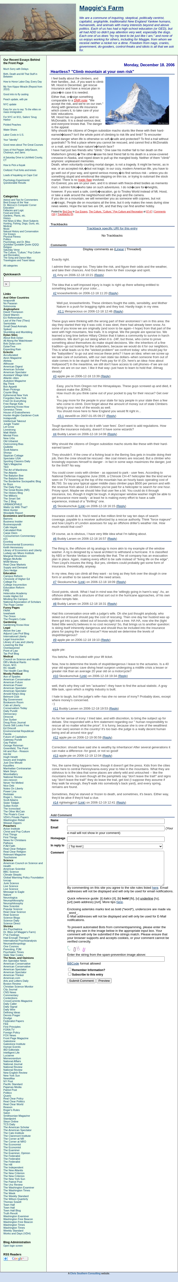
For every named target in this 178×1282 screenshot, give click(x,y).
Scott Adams (10, 449)
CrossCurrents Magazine (17, 1000)
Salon (6, 1112)
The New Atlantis (13, 1170)
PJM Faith (9, 845)
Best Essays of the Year (16, 202)
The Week (9, 1193)
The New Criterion (14, 1173)
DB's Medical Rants (14, 662)
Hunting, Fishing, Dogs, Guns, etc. (21, 223)
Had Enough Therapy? (16, 937)
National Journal (12, 1064)
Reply (99, 275)
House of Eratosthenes (16, 412)
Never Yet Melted (13, 782)
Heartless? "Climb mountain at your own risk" (92, 72)
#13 (55, 755)
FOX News (9, 1035)
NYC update (9, 104)
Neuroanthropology (14, 943)
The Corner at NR (13, 1138)
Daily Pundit (10, 711)
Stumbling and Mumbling (17, 332)
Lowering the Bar (13, 645)
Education (8, 207)
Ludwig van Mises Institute (18, 553)
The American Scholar (16, 1127)
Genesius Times (12, 409)
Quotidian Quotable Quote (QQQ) (21, 244)
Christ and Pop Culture (16, 831)
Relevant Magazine (14, 854)
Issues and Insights (14, 759)
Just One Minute (12, 762)
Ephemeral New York (15, 395)
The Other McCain (14, 811)
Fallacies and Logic (13, 210)
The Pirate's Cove (13, 814)
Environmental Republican (18, 731)
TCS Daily (9, 1124)
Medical (7, 226)
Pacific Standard (12, 1084)
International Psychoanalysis (20, 940)
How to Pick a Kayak (14, 165)
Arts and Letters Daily (15, 980)
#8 (54, 603)
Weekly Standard (13, 1230)
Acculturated (10, 355)
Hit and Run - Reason (16, 751)
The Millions (10, 495)
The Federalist (11, 1155)
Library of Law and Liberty (18, 642)
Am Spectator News (15, 960)
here (155, 887)
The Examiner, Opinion (16, 1153)
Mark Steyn (10, 771)
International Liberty (15, 636)
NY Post (8, 1081)
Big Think (8, 383)
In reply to (57, 845)
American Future (13, 682)
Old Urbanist (10, 441)
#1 (54, 275)
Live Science (10, 886)
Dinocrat (8, 716)
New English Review (15, 1072)
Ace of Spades (12, 676)
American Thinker (13, 975)
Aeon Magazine (12, 357)
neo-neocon (10, 779)
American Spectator (15, 372)
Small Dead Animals (15, 326)
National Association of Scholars (22, 601)
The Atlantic (10, 472)
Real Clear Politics (14, 1101)
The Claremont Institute (17, 1135)
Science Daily (11, 920)
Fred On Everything (14, 401)
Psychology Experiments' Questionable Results (16, 181)
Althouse (8, 363)
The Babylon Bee (13, 475)
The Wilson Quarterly (15, 1199)
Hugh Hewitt (10, 756)
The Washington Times (16, 1190)
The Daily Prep (12, 487)
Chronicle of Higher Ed (16, 578)
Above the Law (12, 630)
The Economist (12, 1144)
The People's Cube (14, 619)
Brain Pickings (11, 389)
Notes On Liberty (13, 788)
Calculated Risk (12, 530)
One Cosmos (11, 946)
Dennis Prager (11, 1015)
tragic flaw (85, 180)
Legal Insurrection (13, 639)
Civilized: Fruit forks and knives (19, 170)
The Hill (7, 1164)
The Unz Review (13, 1184)
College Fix (9, 581)
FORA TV (9, 1029)
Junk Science (11, 883)
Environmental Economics (18, 544)
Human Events (12, 1046)
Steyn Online (10, 1121)
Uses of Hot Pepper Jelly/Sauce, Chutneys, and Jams (20, 151)
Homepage (58, 838)
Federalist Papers (13, 1021)
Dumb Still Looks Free (16, 725)
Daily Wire (9, 1009)
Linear (119, 249)
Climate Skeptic (12, 874)
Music (6, 229)
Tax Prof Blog (11, 653)
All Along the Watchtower (17, 340)
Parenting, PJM (12, 949)
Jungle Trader (11, 423)
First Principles (12, 1026)
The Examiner (11, 1150)
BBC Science (11, 871)
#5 (54, 506)
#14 (55, 802)
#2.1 (61, 311)
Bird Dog (67, 211)
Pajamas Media (12, 1087)
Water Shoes (10, 129)
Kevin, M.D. (10, 665)
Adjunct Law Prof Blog (16, 633)
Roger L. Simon (12, 797)
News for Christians (14, 840)
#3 (54, 376)
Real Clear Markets (14, 564)
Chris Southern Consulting (85, 1273)
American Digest (13, 366)
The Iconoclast (12, 808)
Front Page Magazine (15, 1038)
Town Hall (9, 1204)
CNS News (9, 992)
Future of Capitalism (15, 736)
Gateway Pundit (12, 739)
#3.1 (61, 416)
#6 (54, 538)
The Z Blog (9, 501)
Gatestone (9, 1041)
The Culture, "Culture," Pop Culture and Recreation (116, 211)
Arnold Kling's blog (14, 693)
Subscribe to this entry (87, 974)
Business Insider (13, 521)
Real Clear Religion (14, 848)
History (7, 218)
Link (82, 506)
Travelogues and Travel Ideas (19, 260)
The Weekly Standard (16, 1196)
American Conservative (17, 679)
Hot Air (7, 754)
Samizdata (9, 323)
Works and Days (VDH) (17, 1233)
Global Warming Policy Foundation (23, 877)
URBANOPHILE (12, 504)
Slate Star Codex (13, 955)
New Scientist (11, 906)
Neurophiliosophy (13, 900)
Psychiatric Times (13, 952)
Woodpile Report (13, 512)
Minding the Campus (15, 599)
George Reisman (13, 745)
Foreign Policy (11, 1032)
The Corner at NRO (14, 1141)
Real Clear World (13, 1104)
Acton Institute (11, 828)
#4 (54, 434)
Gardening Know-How (16, 406)
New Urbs (9, 438)
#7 (54, 582)
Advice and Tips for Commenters (20, 200)
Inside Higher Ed (13, 596)
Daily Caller (10, 1003)
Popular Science (12, 909)
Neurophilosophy (13, 903)
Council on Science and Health (21, 659)
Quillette (8, 446)
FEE (5, 1023)
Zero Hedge (10, 570)
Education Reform (13, 587)
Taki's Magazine (12, 464)
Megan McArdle (12, 558)
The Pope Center (13, 604)
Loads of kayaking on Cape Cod (20, 175)
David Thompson (13, 312)
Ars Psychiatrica (12, 929)
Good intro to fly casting (15, 94)
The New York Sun (14, 1178)
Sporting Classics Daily (16, 461)
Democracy (10, 713)
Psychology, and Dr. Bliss (16, 242)
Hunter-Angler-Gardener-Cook (21, 415)
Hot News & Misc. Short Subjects (20, 221)
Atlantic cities (11, 378)
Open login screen (13, 1245)
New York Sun (11, 1075)
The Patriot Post (12, 1181)
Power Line (9, 791)
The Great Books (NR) (16, 489)
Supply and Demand (15, 567)
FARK (6, 610)
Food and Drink (11, 213)
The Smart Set (11, 498)
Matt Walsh (9, 432)
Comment (57, 852)
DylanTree (9, 346)
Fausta (7, 734)
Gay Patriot (9, 742)
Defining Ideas (11, 1012)
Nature (7, 894)
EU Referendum (12, 317)
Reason (7, 1107)
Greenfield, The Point (15, 748)
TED (6, 467)
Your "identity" (10, 140)
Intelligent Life (11, 1052)
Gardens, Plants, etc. (14, 215)
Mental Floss (10, 435)
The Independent (13, 1167)
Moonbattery (10, 774)
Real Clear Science (14, 911)
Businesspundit (12, 524)
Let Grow (8, 426)
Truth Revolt (10, 1213)
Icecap (7, 880)
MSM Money (10, 561)
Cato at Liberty (12, 705)
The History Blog (13, 492)
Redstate (8, 794)
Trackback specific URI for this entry (112, 228)
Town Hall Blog (12, 1210)
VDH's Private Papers (16, 817)
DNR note (80, 100)
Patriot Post (10, 1089)
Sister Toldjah (11, 802)
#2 (54, 293)
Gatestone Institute (14, 1044)
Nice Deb (8, 785)
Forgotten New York (15, 398)
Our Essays (9, 234)
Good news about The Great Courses (23, 145)
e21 (5, 538)
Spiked (7, 329)
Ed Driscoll (9, 728)
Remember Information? (88, 970)
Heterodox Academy (15, 593)
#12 (55, 737)
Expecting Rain (12, 349)
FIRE (6, 590)
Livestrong (9, 429)
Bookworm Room (13, 702)
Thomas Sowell (12, 1201)
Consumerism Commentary (19, 535)
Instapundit (9, 418)
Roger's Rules (11, 1110)
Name (55, 820)
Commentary (10, 995)
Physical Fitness (12, 236)
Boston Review (12, 983)
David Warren (11, 314)
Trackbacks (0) (65, 214)
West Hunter (10, 510)
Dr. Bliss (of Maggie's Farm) (19, 932)
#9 (54, 640)
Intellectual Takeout (14, 421)
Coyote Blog (10, 392)
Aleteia (7, 360)
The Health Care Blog (16, 670)
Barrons (8, 518)
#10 (55, 676)
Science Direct (11, 923)
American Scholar (13, 369)
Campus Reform (12, 576)
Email (54, 827)
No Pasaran (10, 303)
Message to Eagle (13, 891)
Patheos (8, 843)
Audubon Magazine (14, 380)
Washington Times (14, 1224)
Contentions (10, 998)
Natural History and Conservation (20, 231)
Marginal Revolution (15, 556)
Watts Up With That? (15, 507)
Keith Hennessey (13, 547)
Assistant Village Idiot (15, 375)
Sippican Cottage (13, 455)
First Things (10, 834)
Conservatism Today (15, 708)
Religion (7, 247)
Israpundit (9, 300)
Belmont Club (11, 696)
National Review (12, 777)
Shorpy (7, 452)
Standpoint (9, 1118)
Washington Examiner (16, 1216)
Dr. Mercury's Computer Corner (20, 205)
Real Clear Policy (13, 1098)
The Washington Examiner (18, 1187)
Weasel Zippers (12, 822)
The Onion (9, 616)
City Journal (10, 989)
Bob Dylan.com (12, 343)
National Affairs (12, 1061)
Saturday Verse (11, 250)
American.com (11, 978)
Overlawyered (11, 647)
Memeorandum (12, 1058)
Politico (7, 1092)
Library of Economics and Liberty (22, 550)
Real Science (11, 914)
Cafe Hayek (10, 527)
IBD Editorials (11, 1049)
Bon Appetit (10, 386)
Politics (7, 239)
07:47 (149, 211)
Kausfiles (8, 765)
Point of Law (10, 650)
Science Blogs (11, 917)
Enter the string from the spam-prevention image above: (106, 954)
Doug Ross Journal (14, 722)
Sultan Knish (10, 805)
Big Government (12, 699)
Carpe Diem (10, 533)
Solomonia (9, 306)
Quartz (7, 1095)
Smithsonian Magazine (16, 1115)
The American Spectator (17, 1130)
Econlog (8, 541)
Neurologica (10, 897)
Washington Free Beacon (18, 1219)
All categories (10, 265)
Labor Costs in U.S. (13, 134)
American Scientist (14, 868)
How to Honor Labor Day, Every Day (22, 81)
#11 (55, 708)
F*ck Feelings (11, 934)
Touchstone (10, 857)
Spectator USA (12, 458)
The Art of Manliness (15, 469)
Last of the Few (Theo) (16, 320)
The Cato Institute (13, 1133)
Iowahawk (9, 613)
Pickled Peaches (12, 124)
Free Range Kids (13, 403)
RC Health (9, 667)
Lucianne (8, 1055)
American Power (13, 685)
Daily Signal (10, 1006)
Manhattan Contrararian (17, 768)
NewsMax (9, 1078)
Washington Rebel (14, 820)
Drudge (7, 1018)
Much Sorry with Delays (15, 69)
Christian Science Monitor (18, 986)
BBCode (73, 963)
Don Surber (10, 719)
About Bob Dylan (13, 337)
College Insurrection (15, 584)
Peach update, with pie (15, 99)
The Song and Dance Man (17, 257)
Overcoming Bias (13, 444)
